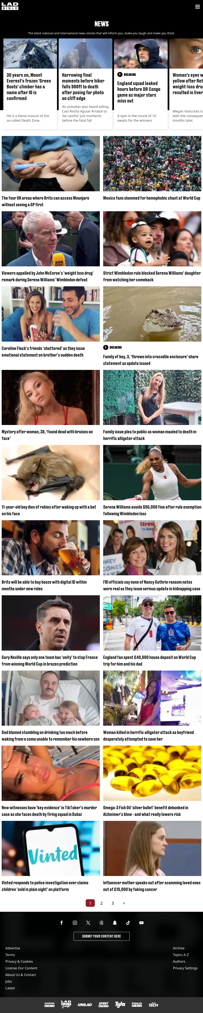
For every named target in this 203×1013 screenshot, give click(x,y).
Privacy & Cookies (19, 961)
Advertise (12, 948)
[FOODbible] (137, 1004)
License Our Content (21, 968)
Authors (179, 961)
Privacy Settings (185, 968)
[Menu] (197, 6)
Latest (10, 988)
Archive (178, 948)
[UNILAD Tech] (153, 1004)
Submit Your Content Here (101, 936)
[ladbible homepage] (10, 6)
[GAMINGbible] (49, 1004)
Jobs (8, 981)
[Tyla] (120, 1005)
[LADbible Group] (66, 1005)
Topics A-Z (181, 954)
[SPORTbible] (104, 1004)
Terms (10, 954)
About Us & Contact (20, 974)
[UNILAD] (85, 1004)
